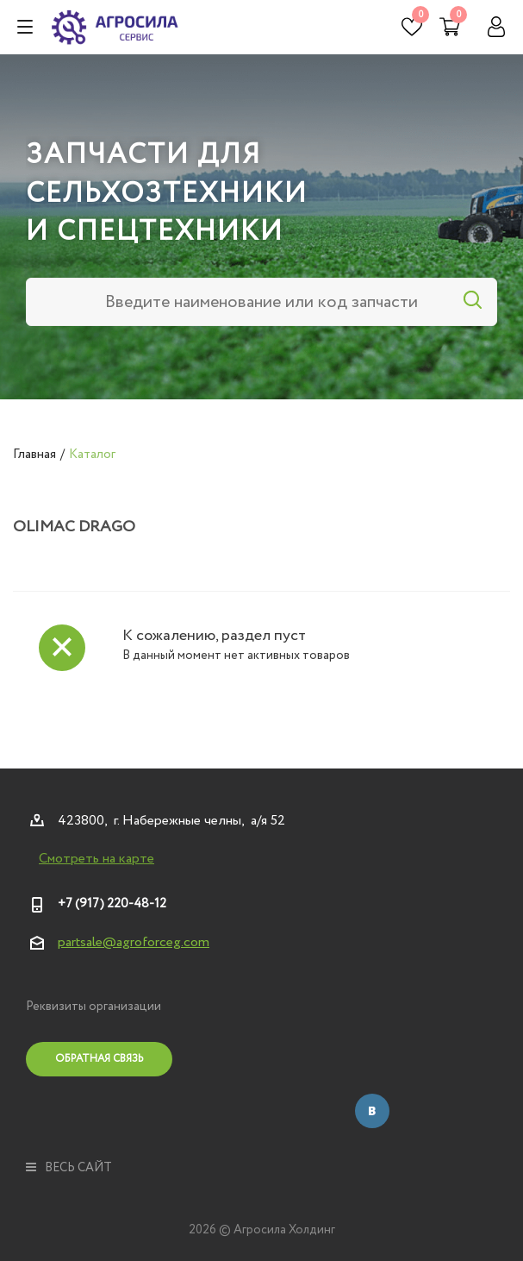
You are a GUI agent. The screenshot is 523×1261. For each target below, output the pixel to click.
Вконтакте (372, 1111)
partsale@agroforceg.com (133, 942)
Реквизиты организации (93, 1006)
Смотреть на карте (96, 859)
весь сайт (69, 1167)
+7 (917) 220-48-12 (112, 903)
